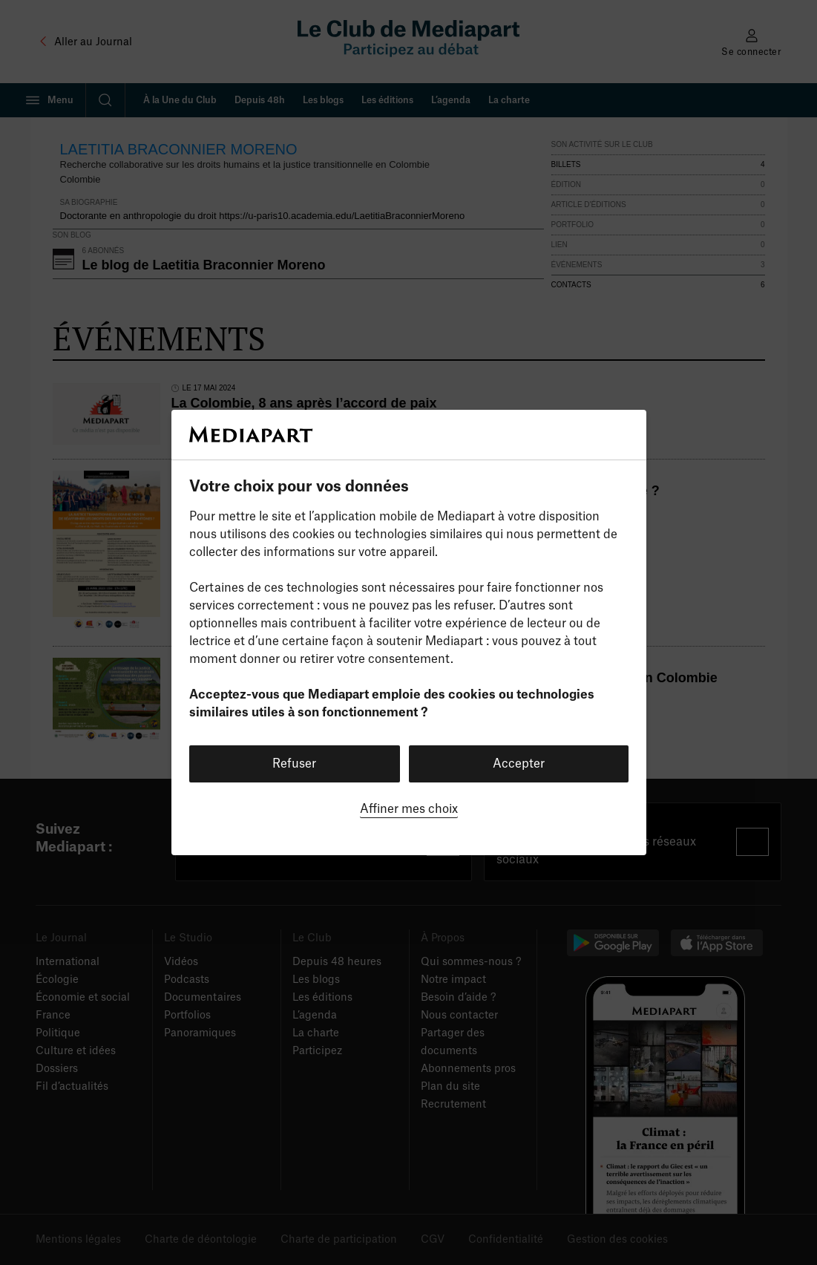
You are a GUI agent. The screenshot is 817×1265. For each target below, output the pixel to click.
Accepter (519, 764)
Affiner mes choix (409, 809)
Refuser (294, 764)
